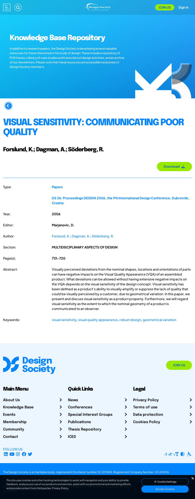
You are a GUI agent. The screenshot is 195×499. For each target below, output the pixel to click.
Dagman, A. (81, 236)
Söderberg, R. (103, 236)
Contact (10, 437)
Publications (79, 422)
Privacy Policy (146, 400)
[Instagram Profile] (18, 454)
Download (174, 166)
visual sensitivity (64, 320)
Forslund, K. (61, 236)
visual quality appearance (98, 320)
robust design (130, 320)
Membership (15, 422)
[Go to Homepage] (97, 7)
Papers (57, 187)
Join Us (165, 7)
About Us (11, 400)
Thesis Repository (84, 429)
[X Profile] (30, 454)
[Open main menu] (6, 7)
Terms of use (145, 407)
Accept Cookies (165, 489)
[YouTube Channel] (12, 454)
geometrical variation (159, 320)
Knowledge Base (18, 407)
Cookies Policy (146, 422)
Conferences (80, 407)
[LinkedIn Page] (6, 454)
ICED (72, 437)
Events (9, 415)
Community (13, 429)
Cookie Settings (165, 481)
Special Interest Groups (90, 415)
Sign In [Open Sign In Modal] (183, 7)
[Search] (18, 7)
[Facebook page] (24, 454)
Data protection (148, 415)
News (73, 400)
